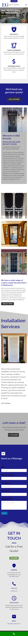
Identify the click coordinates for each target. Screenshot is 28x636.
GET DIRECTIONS (14, 576)
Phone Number (6, 491)
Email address (5, 483)
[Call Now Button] (14, 634)
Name (3, 467)
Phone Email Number (7, 475)
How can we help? (6, 499)
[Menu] (26, 5)
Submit (4, 513)
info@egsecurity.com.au (14, 623)
